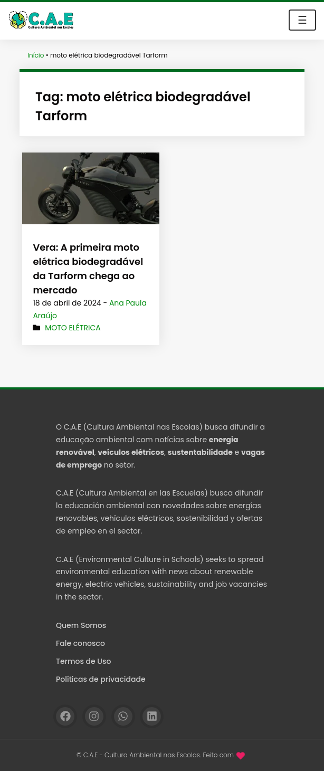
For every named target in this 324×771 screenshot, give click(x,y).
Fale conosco (80, 643)
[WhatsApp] (123, 716)
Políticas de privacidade (101, 679)
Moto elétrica (73, 327)
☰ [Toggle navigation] (302, 20)
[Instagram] (94, 716)
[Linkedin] (151, 716)
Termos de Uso (83, 661)
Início (35, 55)
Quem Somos (81, 625)
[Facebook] (65, 716)
